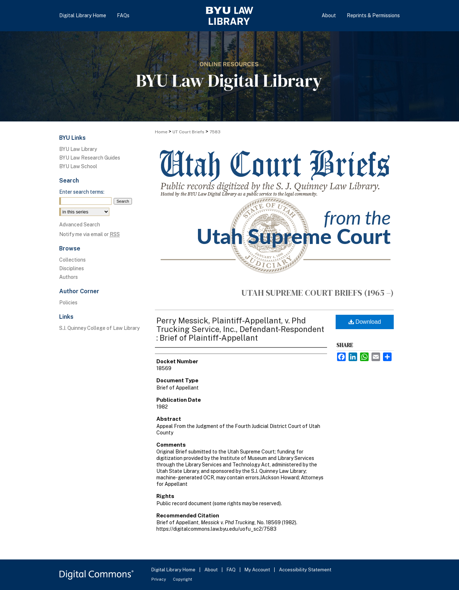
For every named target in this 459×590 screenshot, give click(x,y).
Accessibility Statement (305, 569)
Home (161, 131)
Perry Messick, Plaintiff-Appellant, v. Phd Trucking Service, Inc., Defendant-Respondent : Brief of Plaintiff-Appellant (240, 329)
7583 (215, 131)
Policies (68, 302)
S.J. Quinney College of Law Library (99, 328)
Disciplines (71, 268)
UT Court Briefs (188, 131)
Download (365, 322)
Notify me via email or (89, 234)
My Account (258, 569)
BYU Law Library (78, 149)
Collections (72, 260)
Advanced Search (79, 224)
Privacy (159, 579)
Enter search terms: (81, 192)
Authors (68, 277)
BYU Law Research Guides (89, 158)
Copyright (182, 579)
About (211, 569)
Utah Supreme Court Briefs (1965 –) (317, 293)
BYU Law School (78, 166)
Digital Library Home (174, 569)
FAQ (232, 569)
